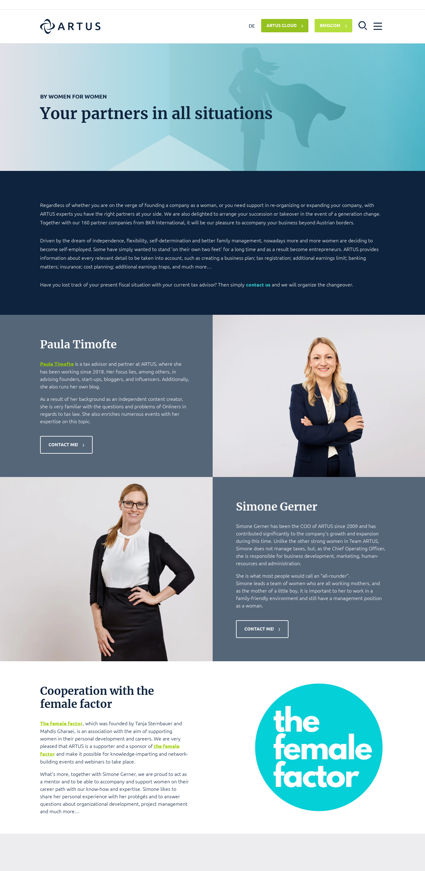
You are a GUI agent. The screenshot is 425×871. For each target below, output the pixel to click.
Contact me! (63, 444)
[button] (362, 25)
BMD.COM (330, 25)
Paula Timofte (57, 363)
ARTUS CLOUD (281, 25)
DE (252, 25)
